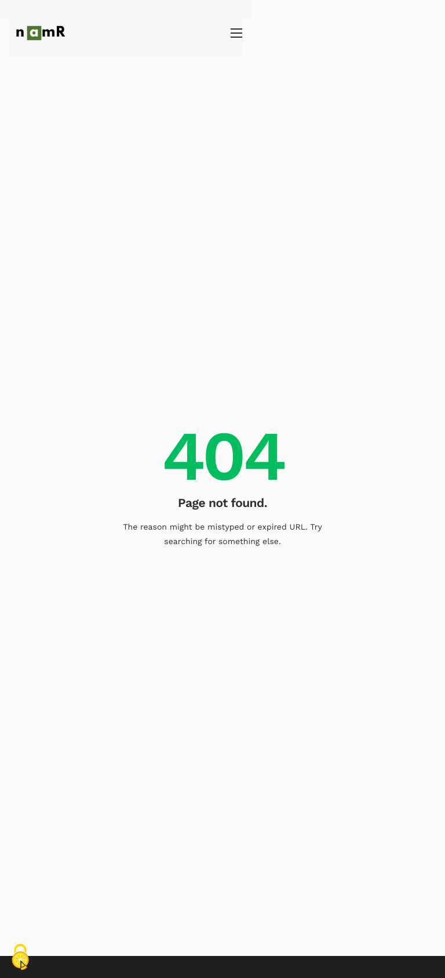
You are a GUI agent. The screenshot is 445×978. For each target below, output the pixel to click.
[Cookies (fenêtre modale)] (20, 958)
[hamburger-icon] (430, 33)
